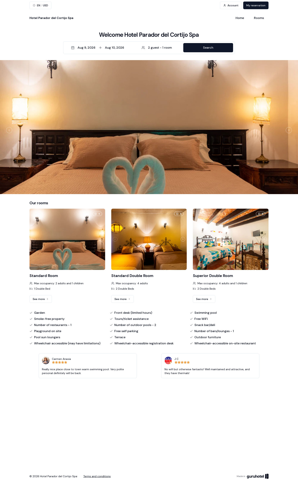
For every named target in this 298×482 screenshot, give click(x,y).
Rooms (259, 18)
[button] (149, 47)
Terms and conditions (97, 476)
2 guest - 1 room (157, 48)
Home (240, 18)
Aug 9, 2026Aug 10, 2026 (97, 48)
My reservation (255, 5)
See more (42, 300)
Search (208, 48)
